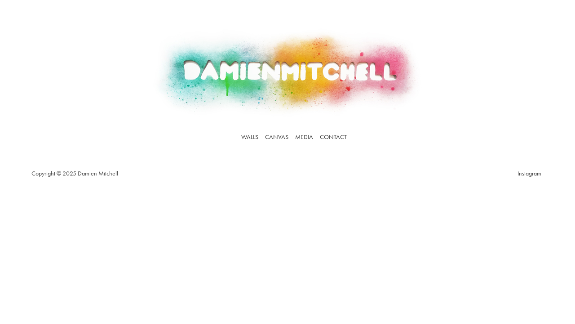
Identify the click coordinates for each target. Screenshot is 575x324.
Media (304, 137)
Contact (333, 137)
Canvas (276, 137)
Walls (249, 137)
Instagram (529, 173)
